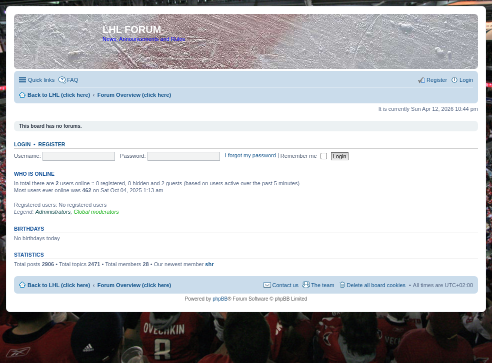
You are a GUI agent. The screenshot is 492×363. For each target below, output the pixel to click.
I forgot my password (250, 156)
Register (52, 144)
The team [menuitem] (322, 285)
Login (22, 144)
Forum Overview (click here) (134, 285)
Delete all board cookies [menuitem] (376, 285)
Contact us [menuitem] (285, 285)
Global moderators (96, 212)
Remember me (303, 156)
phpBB (220, 299)
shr (209, 264)
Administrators (53, 212)
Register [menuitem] (436, 80)
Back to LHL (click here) (59, 285)
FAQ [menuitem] (72, 80)
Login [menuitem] (466, 80)
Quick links (41, 80)
